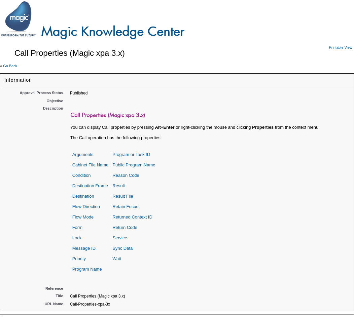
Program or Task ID (131, 154)
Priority (79, 258)
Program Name (87, 269)
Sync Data (122, 248)
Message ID (84, 248)
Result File (122, 196)
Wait (116, 258)
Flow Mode (83, 217)
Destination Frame (90, 185)
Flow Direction (86, 206)
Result (118, 185)
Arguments (83, 154)
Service (119, 237)
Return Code (124, 227)
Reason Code (125, 175)
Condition (81, 175)
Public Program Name (133, 164)
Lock (76, 237)
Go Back (10, 66)
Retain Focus (125, 206)
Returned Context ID (132, 217)
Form (77, 227)
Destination (83, 196)
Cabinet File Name (90, 164)
